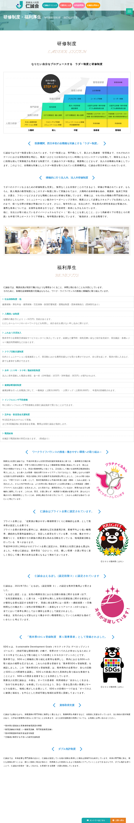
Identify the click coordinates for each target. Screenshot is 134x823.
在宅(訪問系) (79, 5)
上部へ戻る (119, 820)
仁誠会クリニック (50, 5)
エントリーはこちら (96, 820)
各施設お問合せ (93, 5)
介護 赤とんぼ (65, 5)
